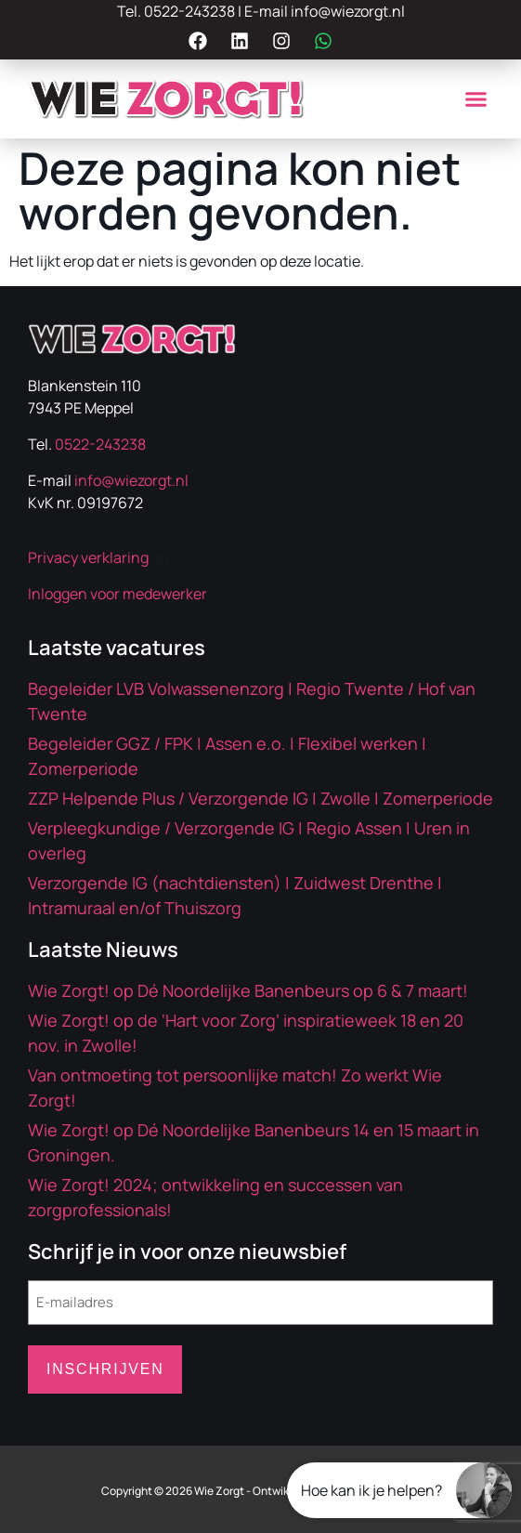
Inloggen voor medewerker (117, 593)
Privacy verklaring (88, 557)
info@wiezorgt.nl (348, 11)
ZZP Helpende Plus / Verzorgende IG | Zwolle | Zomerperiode (260, 798)
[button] (475, 99)
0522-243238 (189, 11)
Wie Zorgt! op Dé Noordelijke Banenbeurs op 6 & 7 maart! (248, 990)
